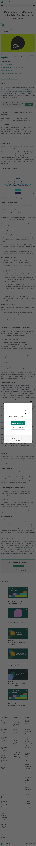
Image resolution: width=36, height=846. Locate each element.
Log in (23, 431)
